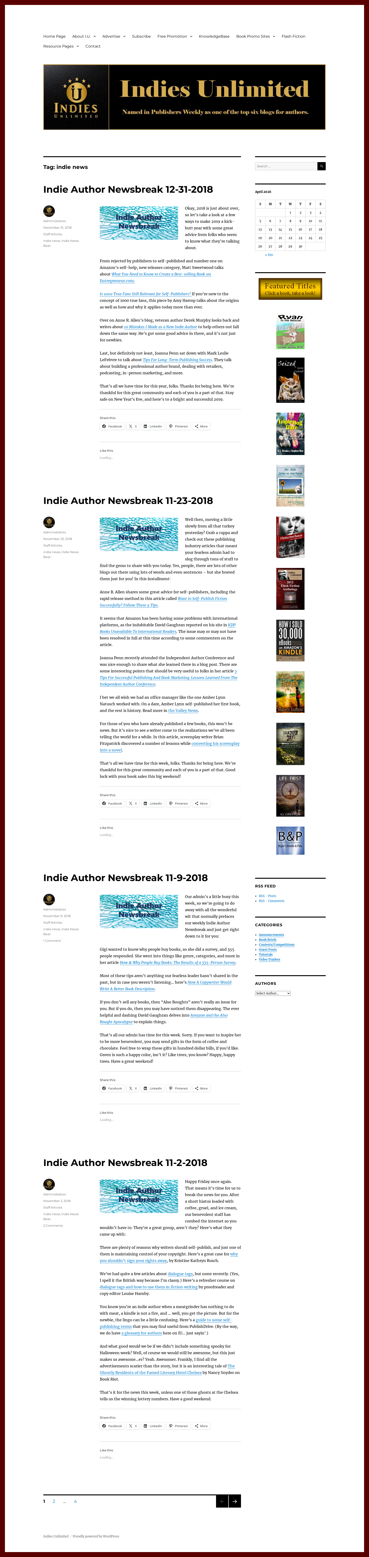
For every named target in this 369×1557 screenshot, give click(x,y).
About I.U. (81, 36)
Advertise (111, 36)
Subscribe (141, 36)
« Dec (269, 255)
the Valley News (183, 710)
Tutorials (266, 955)
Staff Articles (52, 234)
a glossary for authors (141, 1333)
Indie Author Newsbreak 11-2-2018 (125, 1162)
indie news (51, 241)
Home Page (54, 36)
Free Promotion (172, 36)
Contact (93, 46)
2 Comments (53, 1225)
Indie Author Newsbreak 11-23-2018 (128, 500)
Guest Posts (268, 950)
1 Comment (52, 940)
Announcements (271, 935)
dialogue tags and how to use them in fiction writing (149, 1287)
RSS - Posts (267, 896)
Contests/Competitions (277, 945)
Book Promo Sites (253, 36)
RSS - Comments (272, 901)
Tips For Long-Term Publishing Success (177, 359)
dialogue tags (180, 1273)
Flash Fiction (293, 36)
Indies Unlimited (55, 1536)
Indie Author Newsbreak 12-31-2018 (128, 189)
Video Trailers (269, 960)
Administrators (54, 221)
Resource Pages (58, 46)
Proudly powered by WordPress (96, 1536)
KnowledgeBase (214, 36)
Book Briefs (268, 940)
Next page (235, 1507)
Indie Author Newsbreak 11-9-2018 (125, 877)
